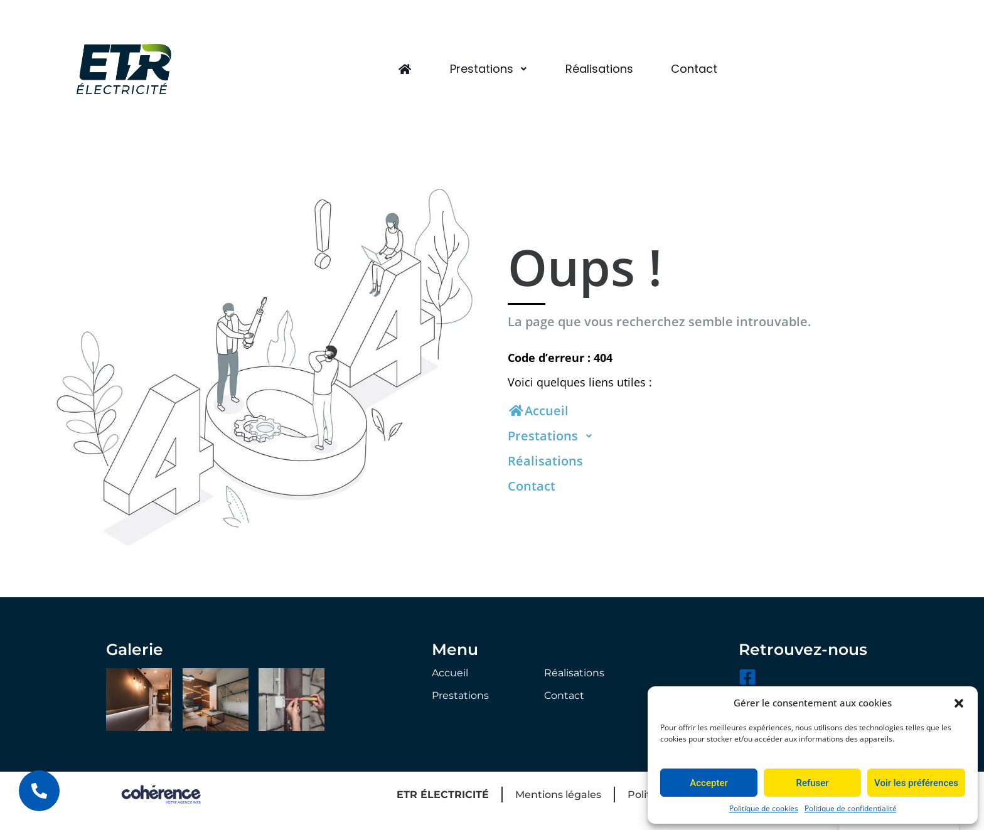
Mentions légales (558, 795)
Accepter (708, 783)
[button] (959, 702)
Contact (694, 69)
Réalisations (599, 69)
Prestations (489, 69)
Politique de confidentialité (851, 808)
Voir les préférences (916, 783)
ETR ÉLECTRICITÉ (443, 795)
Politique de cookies (763, 808)
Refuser (812, 783)
